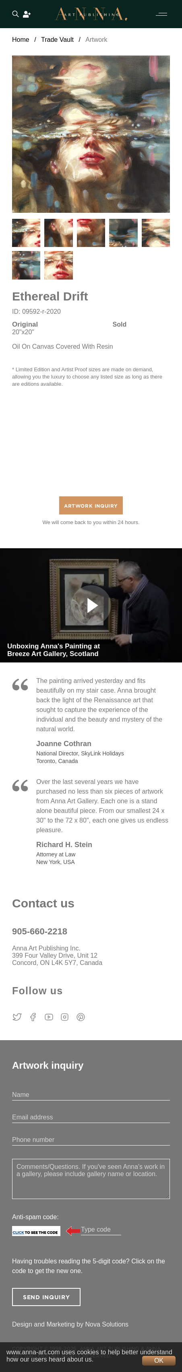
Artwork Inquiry (91, 506)
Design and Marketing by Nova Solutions (70, 1324)
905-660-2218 (39, 931)
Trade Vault (57, 39)
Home (20, 39)
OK (158, 1360)
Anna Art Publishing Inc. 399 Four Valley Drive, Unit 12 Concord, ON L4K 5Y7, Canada (57, 955)
